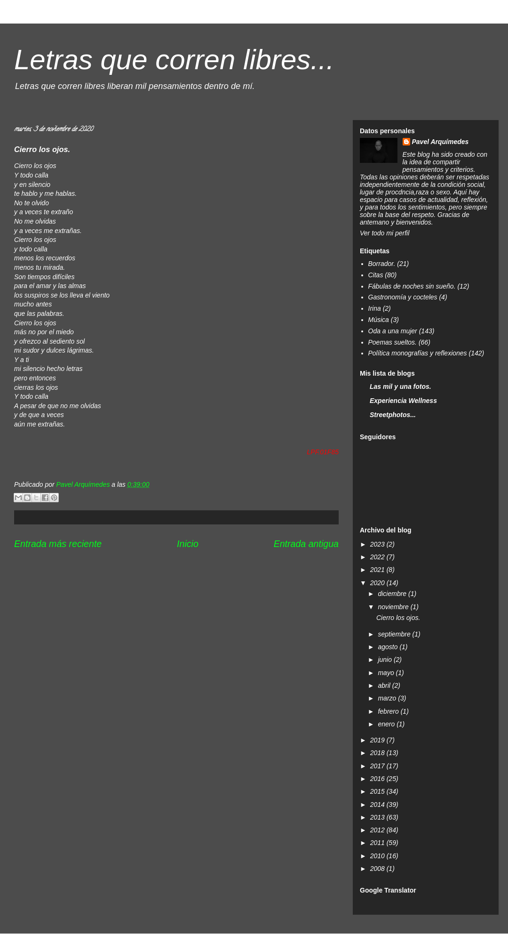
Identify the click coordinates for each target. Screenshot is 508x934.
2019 (378, 740)
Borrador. (382, 263)
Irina (374, 308)
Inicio (187, 544)
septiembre (395, 634)
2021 (378, 569)
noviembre (394, 607)
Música (378, 319)
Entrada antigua (306, 544)
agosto (388, 647)
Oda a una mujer (392, 331)
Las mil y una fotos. (400, 386)
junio (385, 659)
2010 (378, 856)
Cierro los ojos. (398, 617)
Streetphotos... (393, 415)
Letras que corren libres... (174, 59)
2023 (378, 544)
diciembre (393, 593)
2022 (378, 557)
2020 (378, 583)
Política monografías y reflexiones (417, 353)
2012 (378, 830)
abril (385, 685)
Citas (375, 275)
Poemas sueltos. (392, 342)
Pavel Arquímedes (440, 141)
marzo (388, 698)
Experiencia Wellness (403, 400)
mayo (387, 672)
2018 (378, 753)
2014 (378, 804)
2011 (378, 842)
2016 (378, 778)
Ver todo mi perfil (384, 233)
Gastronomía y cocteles (402, 297)
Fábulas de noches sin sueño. (412, 286)
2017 (378, 766)
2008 (378, 868)
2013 (378, 817)
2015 (378, 791)
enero (387, 724)
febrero (389, 711)
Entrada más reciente (58, 544)
